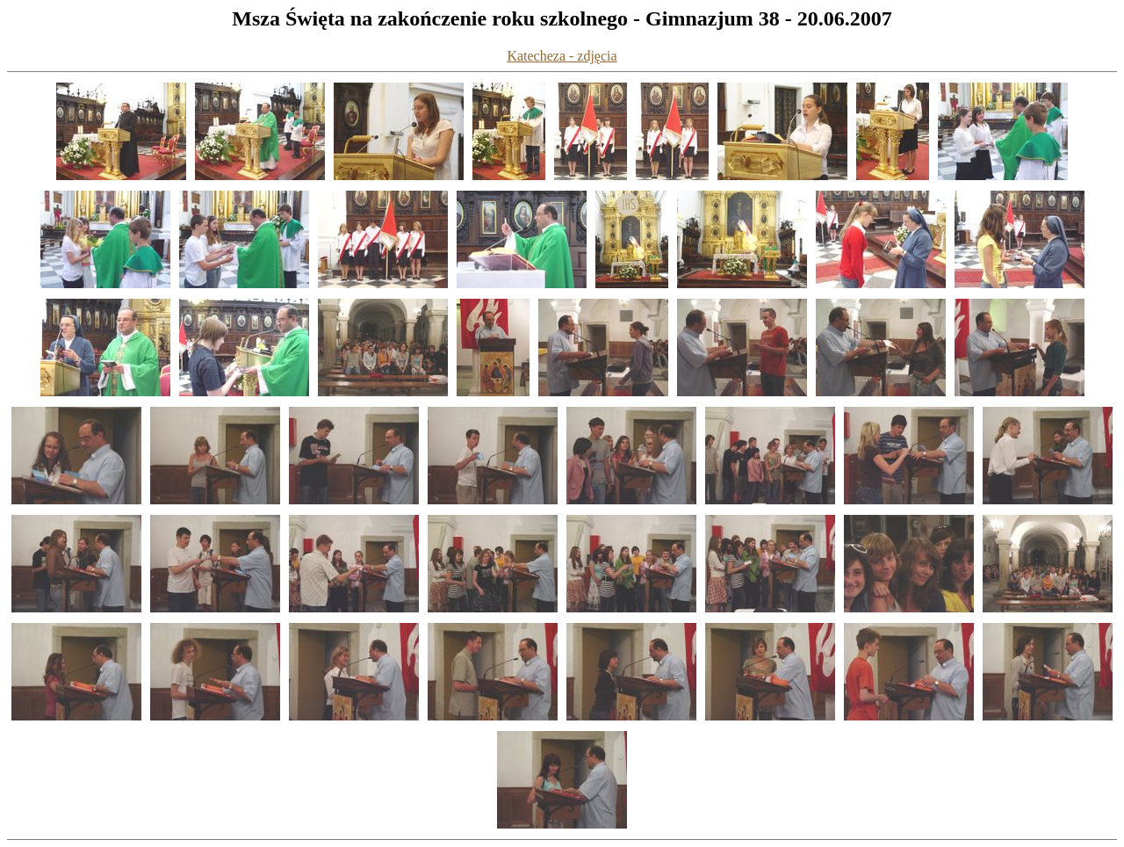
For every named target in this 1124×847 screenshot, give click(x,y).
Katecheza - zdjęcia (561, 55)
